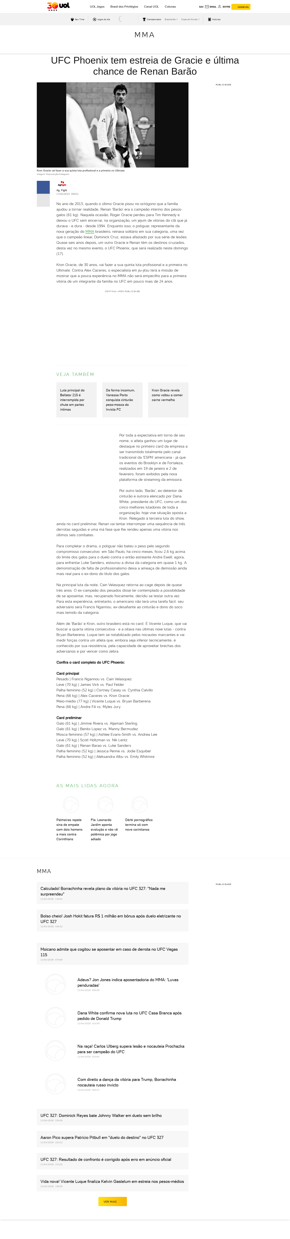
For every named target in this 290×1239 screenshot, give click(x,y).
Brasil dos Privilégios (124, 6)
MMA (145, 34)
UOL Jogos (97, 6)
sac (201, 7)
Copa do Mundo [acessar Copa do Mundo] (189, 19)
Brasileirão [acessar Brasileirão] (170, 19)
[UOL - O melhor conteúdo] (58, 6)
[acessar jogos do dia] (101, 19)
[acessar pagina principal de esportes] (213, 19)
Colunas (170, 6)
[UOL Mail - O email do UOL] (210, 6)
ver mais (113, 1201)
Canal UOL (151, 6)
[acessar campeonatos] (151, 19)
